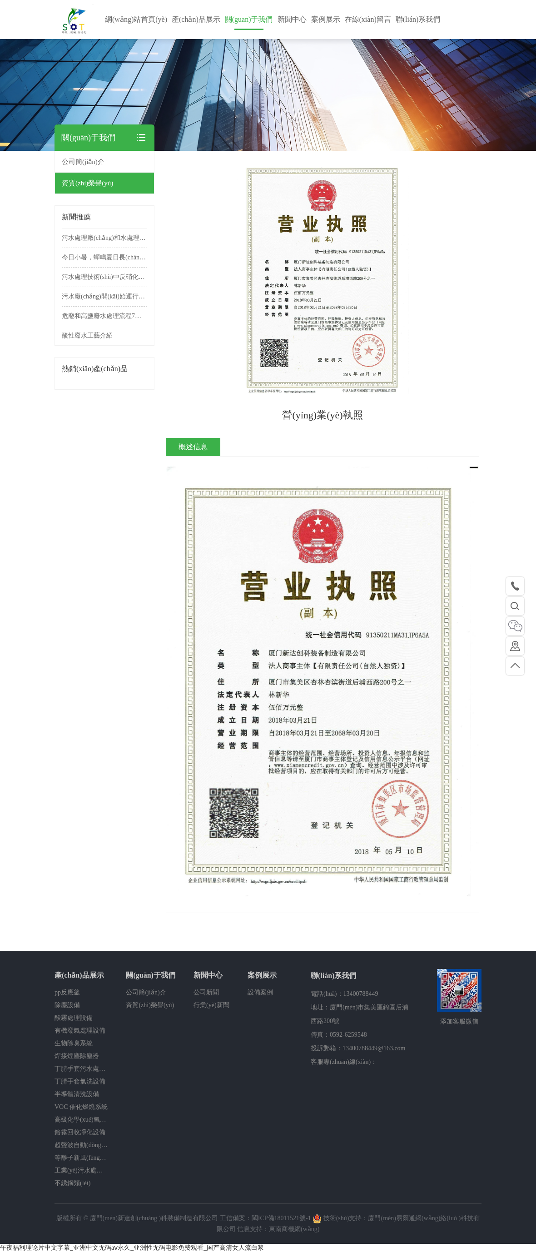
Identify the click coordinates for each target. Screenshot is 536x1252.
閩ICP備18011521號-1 (281, 1218)
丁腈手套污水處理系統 (81, 1068)
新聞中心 (292, 19)
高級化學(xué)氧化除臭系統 (81, 1119)
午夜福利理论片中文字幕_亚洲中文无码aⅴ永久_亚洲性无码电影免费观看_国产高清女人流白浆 (132, 1247)
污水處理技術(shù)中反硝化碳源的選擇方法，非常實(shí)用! (104, 276)
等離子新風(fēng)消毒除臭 (81, 1157)
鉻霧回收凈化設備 (80, 1132)
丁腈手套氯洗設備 (80, 1081)
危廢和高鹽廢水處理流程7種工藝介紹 (104, 316)
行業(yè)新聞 (211, 1005)
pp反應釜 (67, 992)
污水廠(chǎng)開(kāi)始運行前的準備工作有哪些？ (104, 296)
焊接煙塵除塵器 (77, 1056)
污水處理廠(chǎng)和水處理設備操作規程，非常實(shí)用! (104, 237)
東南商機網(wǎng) (294, 1229)
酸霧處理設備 (74, 1017)
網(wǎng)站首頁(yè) (136, 19)
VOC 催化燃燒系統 (81, 1106)
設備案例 (260, 992)
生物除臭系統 (74, 1043)
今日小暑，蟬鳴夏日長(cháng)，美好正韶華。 (104, 257)
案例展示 (325, 19)
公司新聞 (206, 992)
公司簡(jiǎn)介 (83, 161)
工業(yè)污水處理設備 (81, 1170)
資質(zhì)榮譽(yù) (87, 183)
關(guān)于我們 (249, 19)
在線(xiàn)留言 (368, 19)
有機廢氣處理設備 (80, 1030)
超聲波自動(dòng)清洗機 (81, 1145)
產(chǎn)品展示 (196, 19)
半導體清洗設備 (77, 1094)
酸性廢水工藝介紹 (87, 335)
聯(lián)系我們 (418, 19)
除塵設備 (67, 1005)
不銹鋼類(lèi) (72, 1183)
